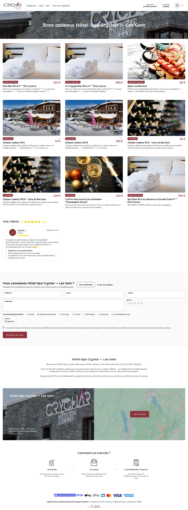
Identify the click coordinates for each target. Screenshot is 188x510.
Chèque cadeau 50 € (14, 142)
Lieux (41, 5)
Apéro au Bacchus (137, 86)
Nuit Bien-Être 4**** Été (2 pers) (19, 86)
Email (130, 293)
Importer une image (48, 314)
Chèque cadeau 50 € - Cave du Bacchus (149, 142)
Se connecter (86, 284)
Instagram (90, 314)
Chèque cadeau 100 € (76, 142)
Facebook (104, 314)
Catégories (31, 5)
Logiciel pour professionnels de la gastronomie (67, 502)
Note (129, 300)
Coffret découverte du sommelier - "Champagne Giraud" (84, 200)
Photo (7, 318)
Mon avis (8, 301)
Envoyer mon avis (14, 335)
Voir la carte (140, 414)
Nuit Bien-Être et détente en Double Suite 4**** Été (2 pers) (152, 200)
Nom (68, 293)
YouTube (65, 314)
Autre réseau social (122, 314)
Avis (48, 5)
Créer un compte (105, 284)
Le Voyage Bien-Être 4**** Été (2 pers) (85, 86)
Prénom (8, 293)
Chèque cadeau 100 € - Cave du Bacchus (24, 199)
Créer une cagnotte (61, 5)
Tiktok (77, 314)
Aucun (31, 314)
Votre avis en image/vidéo (13, 314)
